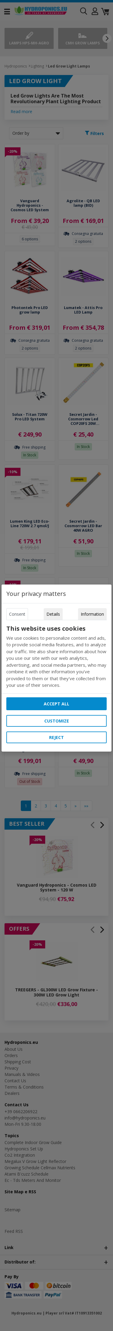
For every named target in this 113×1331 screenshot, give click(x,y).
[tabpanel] (56, 657)
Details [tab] (53, 614)
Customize (56, 721)
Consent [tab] (17, 614)
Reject (56, 737)
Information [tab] (92, 614)
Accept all (56, 704)
